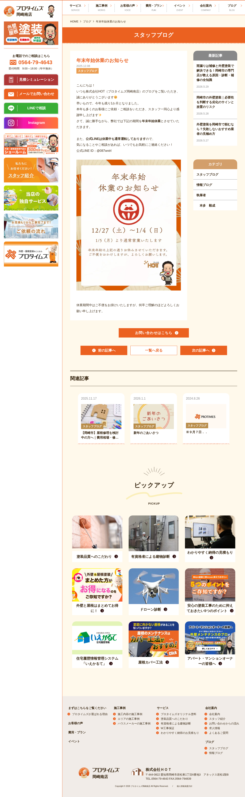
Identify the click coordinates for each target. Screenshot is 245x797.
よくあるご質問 (218, 732)
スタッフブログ (218, 748)
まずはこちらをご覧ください (87, 708)
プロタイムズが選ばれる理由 (90, 714)
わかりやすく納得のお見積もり (180, 732)
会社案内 (206, 8)
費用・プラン (154, 8)
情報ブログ (216, 752)
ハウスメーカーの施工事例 (134, 723)
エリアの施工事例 (129, 718)
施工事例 (101, 8)
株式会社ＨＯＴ (158, 769)
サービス (163, 708)
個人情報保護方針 (184, 786)
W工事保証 (167, 728)
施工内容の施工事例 (130, 714)
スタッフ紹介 (217, 718)
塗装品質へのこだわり (174, 718)
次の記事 (201, 350)
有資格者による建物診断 (176, 723)
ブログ (209, 742)
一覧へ (154, 350)
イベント (180, 8)
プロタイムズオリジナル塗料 (178, 714)
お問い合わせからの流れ (224, 723)
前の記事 (107, 350)
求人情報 (214, 728)
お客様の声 (128, 8)
